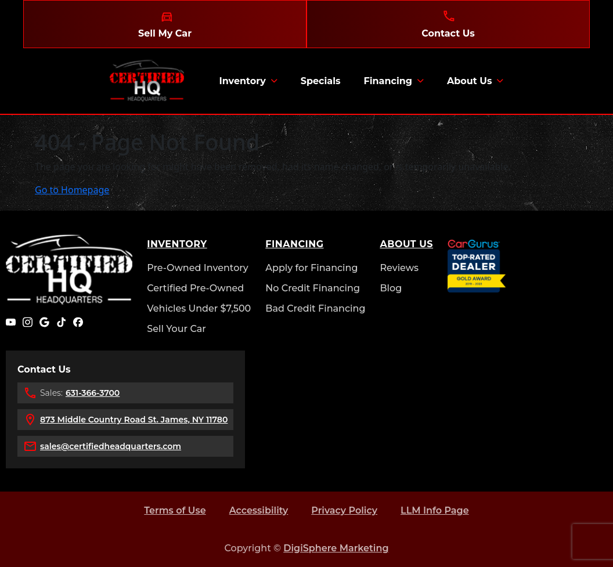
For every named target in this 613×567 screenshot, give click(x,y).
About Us (469, 80)
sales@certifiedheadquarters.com (110, 446)
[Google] (44, 322)
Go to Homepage (72, 189)
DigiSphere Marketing (335, 548)
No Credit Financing (312, 288)
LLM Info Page (435, 510)
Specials (321, 80)
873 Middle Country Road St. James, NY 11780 (134, 419)
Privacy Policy (344, 510)
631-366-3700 (93, 393)
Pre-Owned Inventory (197, 267)
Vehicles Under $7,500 (199, 308)
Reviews (399, 267)
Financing (387, 80)
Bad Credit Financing (315, 308)
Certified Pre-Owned (195, 288)
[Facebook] (78, 322)
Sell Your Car (176, 328)
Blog (391, 288)
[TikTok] (61, 322)
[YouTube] (11, 322)
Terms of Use (174, 510)
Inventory (242, 80)
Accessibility (259, 510)
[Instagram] (28, 322)
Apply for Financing (311, 267)
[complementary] (578, 532)
